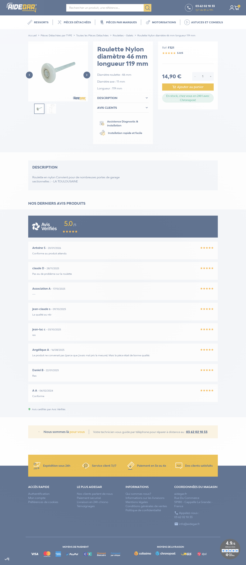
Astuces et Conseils (203, 22)
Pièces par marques (118, 22)
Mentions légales (137, 502)
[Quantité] (203, 76)
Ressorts (38, 22)
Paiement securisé (89, 498)
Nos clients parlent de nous (95, 493)
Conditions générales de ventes (146, 506)
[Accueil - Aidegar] (24, 8)
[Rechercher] (109, 8)
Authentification (39, 493)
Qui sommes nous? (138, 493)
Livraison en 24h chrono (92, 502)
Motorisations (160, 22)
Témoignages (86, 506)
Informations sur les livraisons (145, 498)
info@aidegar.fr (189, 524)
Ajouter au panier (187, 87)
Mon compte (36, 498)
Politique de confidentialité (143, 510)
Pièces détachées (74, 22)
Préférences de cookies (43, 502)
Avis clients (123, 108)
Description (123, 98)
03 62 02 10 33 (197, 432)
